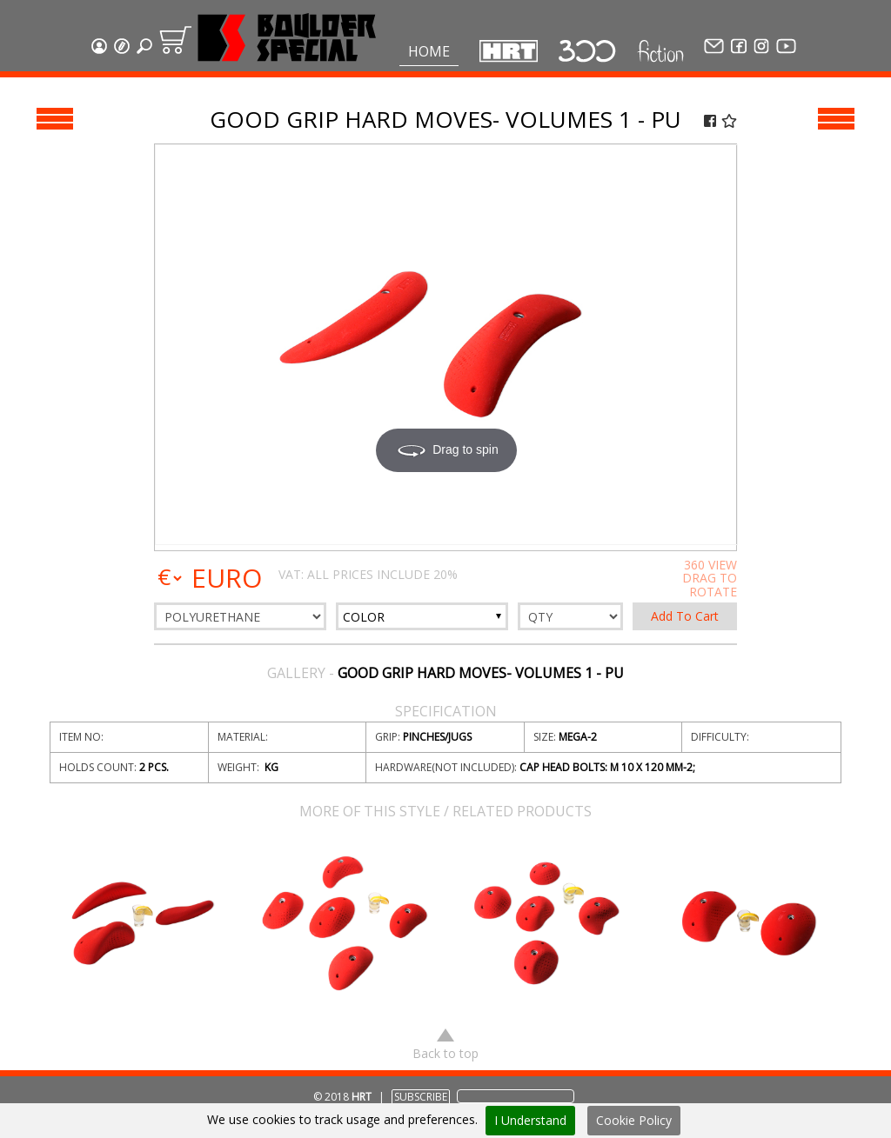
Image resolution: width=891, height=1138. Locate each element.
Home (429, 51)
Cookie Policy (634, 1120)
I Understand (530, 1120)
